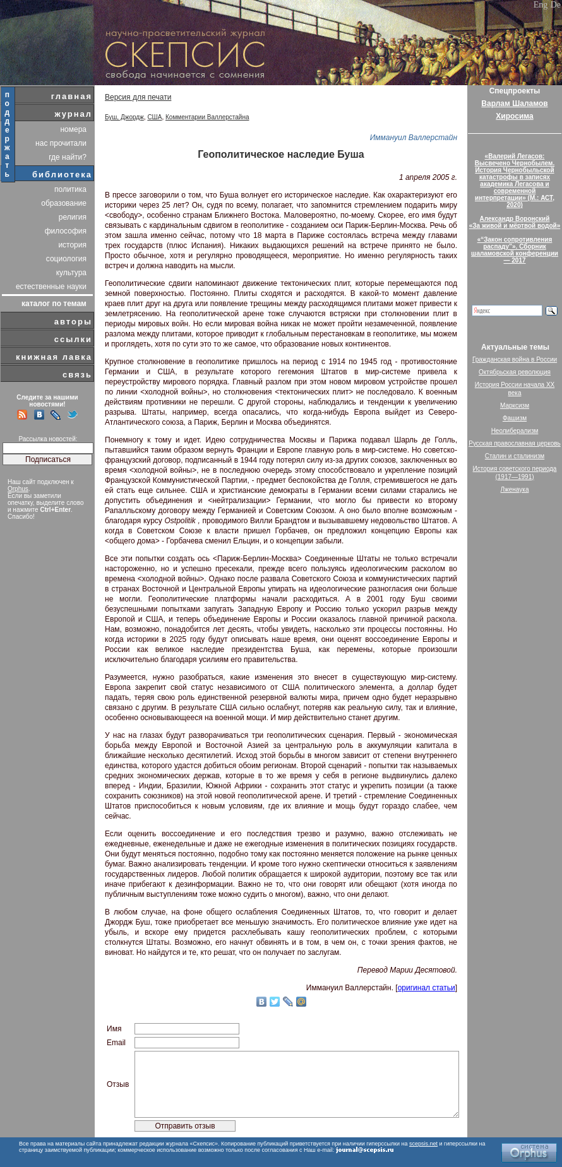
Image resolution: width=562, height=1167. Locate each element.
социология (66, 258)
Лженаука (515, 489)
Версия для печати (138, 97)
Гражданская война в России (514, 359)
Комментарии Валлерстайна (207, 117)
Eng (541, 4)
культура (71, 272)
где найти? (68, 157)
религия (73, 217)
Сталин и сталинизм (514, 456)
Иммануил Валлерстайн (413, 137)
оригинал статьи (426, 987)
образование (64, 203)
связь (77, 374)
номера (73, 129)
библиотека (62, 174)
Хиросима (514, 116)
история (72, 244)
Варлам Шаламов (514, 103)
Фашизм (515, 418)
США (154, 117)
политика (70, 189)
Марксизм (514, 405)
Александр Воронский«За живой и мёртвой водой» (514, 222)
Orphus (18, 488)
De (556, 4)
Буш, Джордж (124, 117)
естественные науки (51, 286)
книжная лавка (54, 357)
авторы (73, 321)
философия (66, 231)
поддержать (7, 134)
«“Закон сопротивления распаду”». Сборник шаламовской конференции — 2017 (514, 250)
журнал (73, 114)
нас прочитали (61, 143)
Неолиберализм (515, 430)
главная (71, 96)
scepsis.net (423, 1143)
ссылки (73, 339)
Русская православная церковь (515, 443)
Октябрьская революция (515, 372)
